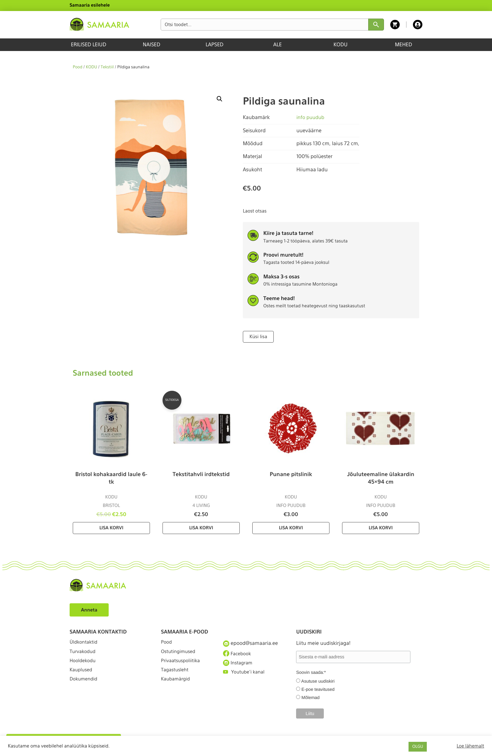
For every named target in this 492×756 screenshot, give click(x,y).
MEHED (403, 45)
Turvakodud (84, 654)
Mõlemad (310, 696)
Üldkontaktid (85, 643)
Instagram (239, 665)
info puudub (311, 117)
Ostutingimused (179, 654)
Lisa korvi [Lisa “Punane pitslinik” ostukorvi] (291, 527)
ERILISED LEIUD (88, 45)
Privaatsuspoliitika (182, 666)
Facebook (238, 654)
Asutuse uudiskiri (318, 680)
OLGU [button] (417, 746)
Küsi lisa (257, 336)
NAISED (151, 45)
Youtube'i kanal (245, 677)
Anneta (90, 609)
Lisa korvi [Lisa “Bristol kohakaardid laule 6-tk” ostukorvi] (111, 527)
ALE (277, 45)
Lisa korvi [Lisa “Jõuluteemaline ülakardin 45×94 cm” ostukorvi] (380, 527)
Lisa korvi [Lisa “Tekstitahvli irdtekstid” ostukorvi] (201, 527)
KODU (341, 45)
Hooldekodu (84, 666)
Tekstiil (107, 67)
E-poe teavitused (318, 688)
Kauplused (82, 677)
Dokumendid (85, 688)
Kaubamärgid (177, 688)
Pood (77, 67)
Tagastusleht (176, 677)
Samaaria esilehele (90, 5)
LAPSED (215, 45)
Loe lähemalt (470, 746)
